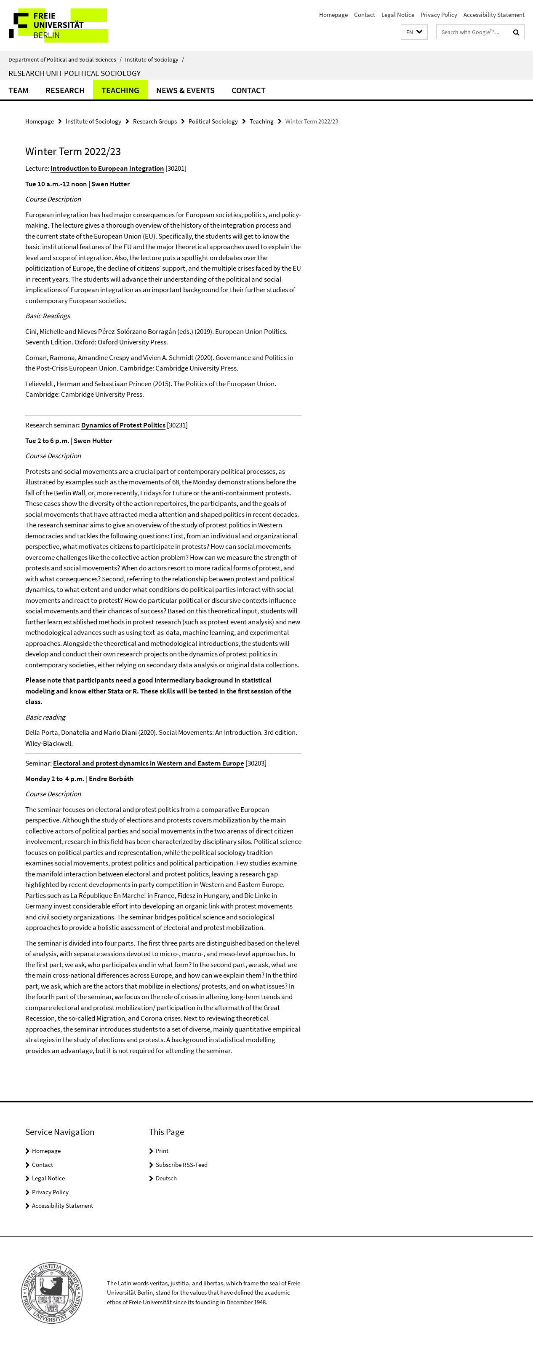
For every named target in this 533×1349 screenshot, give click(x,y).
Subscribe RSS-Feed (182, 1165)
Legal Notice (397, 15)
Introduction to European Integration (107, 168)
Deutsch (166, 1178)
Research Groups (155, 121)
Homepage (333, 15)
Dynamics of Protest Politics (123, 425)
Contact (364, 15)
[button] (414, 32)
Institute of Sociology (154, 59)
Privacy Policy (439, 15)
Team (18, 90)
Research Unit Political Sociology (74, 73)
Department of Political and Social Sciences (65, 59)
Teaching (120, 90)
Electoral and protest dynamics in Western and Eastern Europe (148, 763)
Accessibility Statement (494, 15)
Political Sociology (213, 121)
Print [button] (162, 1151)
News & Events (185, 90)
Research (65, 90)
